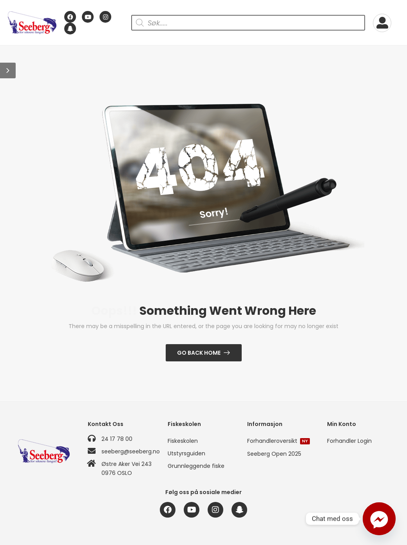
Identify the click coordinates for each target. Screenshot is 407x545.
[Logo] (32, 22)
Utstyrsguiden (186, 453)
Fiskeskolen (183, 441)
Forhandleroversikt (278, 441)
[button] (8, 70)
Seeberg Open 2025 (274, 454)
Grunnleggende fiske (196, 466)
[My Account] (382, 23)
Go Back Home (199, 353)
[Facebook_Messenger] (379, 518)
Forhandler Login (349, 441)
